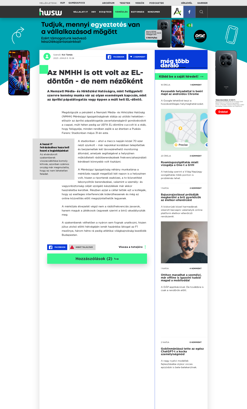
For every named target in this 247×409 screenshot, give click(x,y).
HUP (62, 3)
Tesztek (125, 3)
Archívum (108, 3)
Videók (139, 3)
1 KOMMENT (196, 85)
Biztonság (137, 12)
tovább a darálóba (178, 267)
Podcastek (156, 3)
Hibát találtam (81, 247)
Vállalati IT (80, 12)
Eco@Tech (105, 12)
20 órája (166, 156)
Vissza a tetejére (131, 247)
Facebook (116, 57)
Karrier (202, 3)
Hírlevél (186, 3)
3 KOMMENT (196, 156)
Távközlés (121, 12)
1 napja (165, 188)
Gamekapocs (76, 3)
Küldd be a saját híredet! (181, 76)
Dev (93, 12)
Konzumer (154, 12)
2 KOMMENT (196, 188)
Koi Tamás (67, 54)
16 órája (165, 85)
